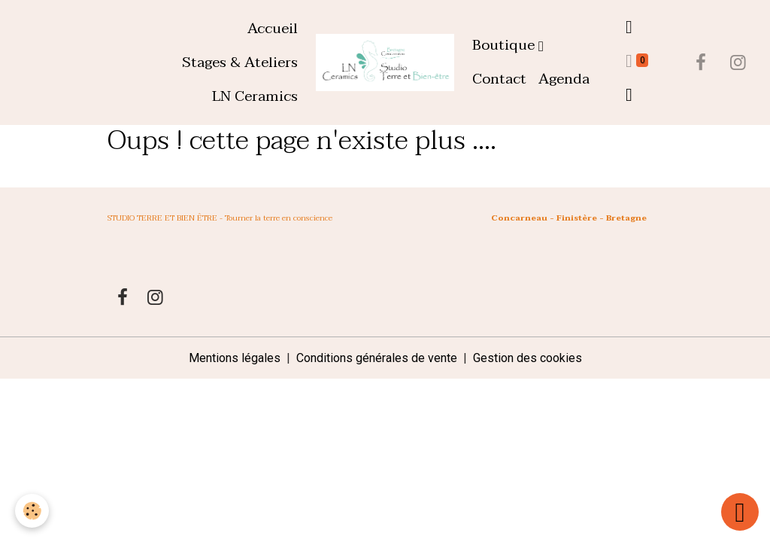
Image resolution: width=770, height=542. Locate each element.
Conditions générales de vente (376, 358)
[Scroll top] (740, 512)
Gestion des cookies (527, 358)
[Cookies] (32, 511)
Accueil (272, 28)
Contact (499, 78)
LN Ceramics (255, 96)
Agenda (564, 78)
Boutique (505, 44)
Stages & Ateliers (240, 62)
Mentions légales (234, 358)
